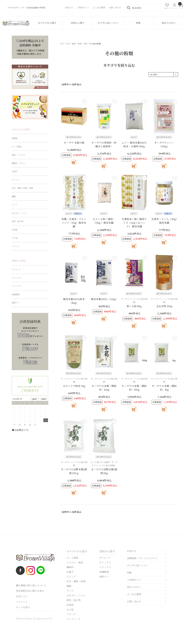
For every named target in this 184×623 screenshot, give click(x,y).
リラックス (16, 286)
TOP (62, 43)
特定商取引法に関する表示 (30, 591)
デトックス (16, 277)
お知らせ (131, 551)
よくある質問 (134, 594)
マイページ (22, 601)
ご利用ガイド (134, 579)
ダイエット (16, 269)
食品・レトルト (18, 154)
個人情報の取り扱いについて (31, 585)
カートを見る (23, 607)
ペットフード (73, 619)
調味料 (70, 567)
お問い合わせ (134, 601)
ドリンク (15, 179)
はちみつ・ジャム (19, 213)
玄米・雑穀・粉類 (75, 581)
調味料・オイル (18, 163)
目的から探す (77, 23)
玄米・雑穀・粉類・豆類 (76, 43)
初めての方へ (169, 23)
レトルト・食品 (74, 562)
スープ (14, 204)
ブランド (15, 246)
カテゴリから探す (47, 23)
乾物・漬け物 (17, 221)
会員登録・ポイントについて (142, 558)
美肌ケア (15, 302)
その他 (15, 238)
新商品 (15, 138)
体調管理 (15, 294)
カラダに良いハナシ (108, 23)
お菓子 (15, 171)
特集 (138, 23)
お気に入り (22, 596)
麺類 (14, 196)
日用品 (15, 229)
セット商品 (16, 146)
